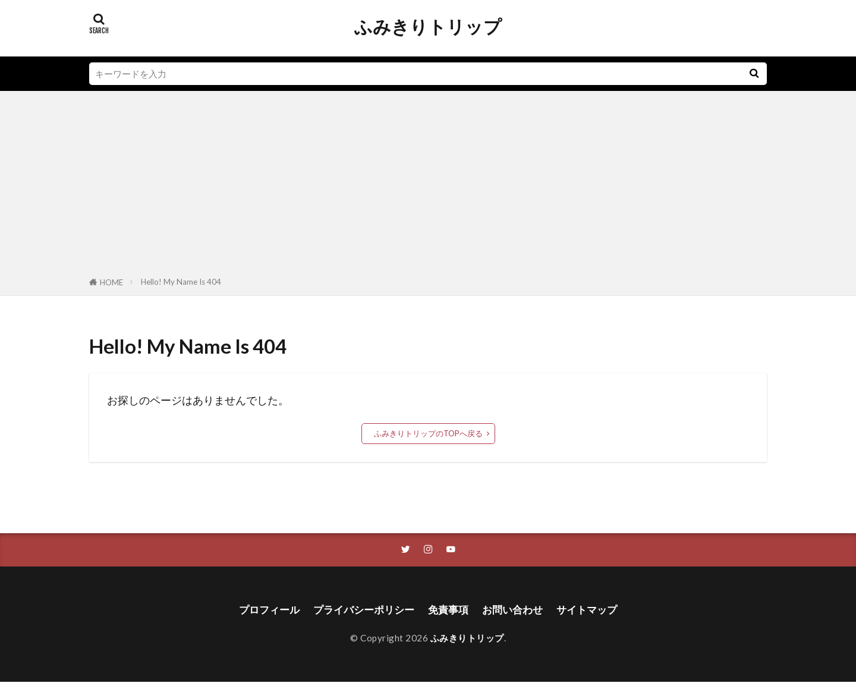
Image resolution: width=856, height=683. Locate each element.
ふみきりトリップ (428, 27)
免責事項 (449, 610)
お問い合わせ (516, 610)
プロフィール (261, 610)
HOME (111, 282)
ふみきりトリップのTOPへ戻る (428, 433)
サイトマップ (594, 610)
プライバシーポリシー (360, 610)
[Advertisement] (428, 186)
